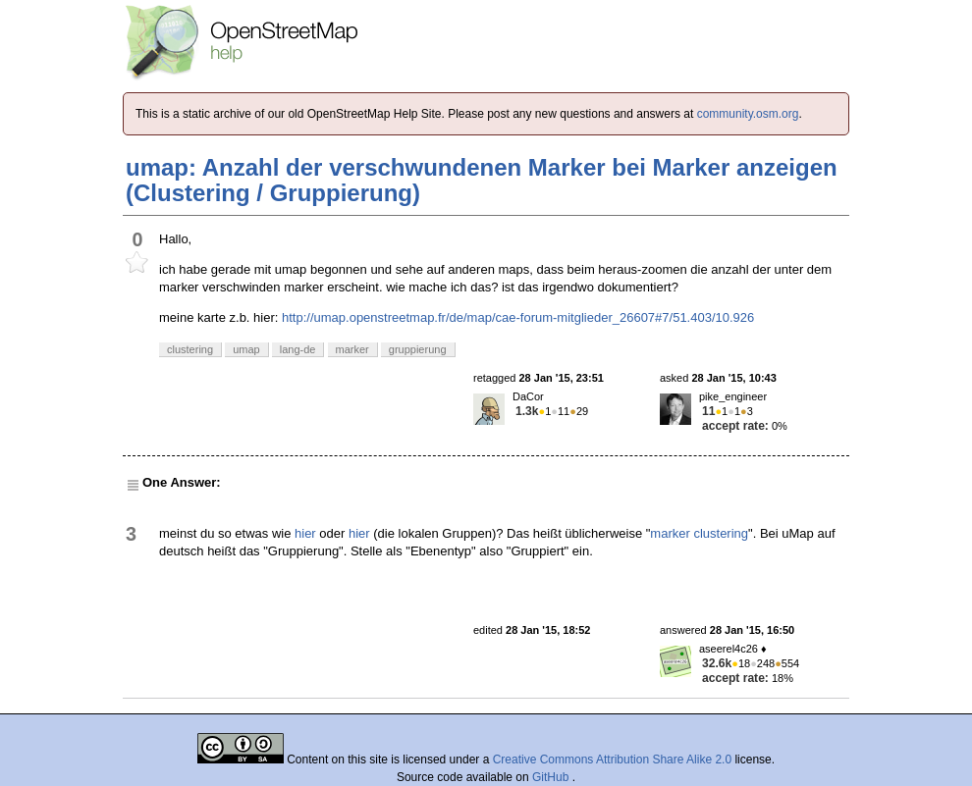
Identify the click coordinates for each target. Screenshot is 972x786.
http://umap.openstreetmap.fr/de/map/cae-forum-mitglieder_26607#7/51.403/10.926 (518, 317)
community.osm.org (748, 114)
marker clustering (699, 533)
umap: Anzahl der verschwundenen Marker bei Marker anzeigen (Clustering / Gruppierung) (481, 180)
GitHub (552, 777)
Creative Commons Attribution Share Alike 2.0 (612, 759)
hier (305, 533)
